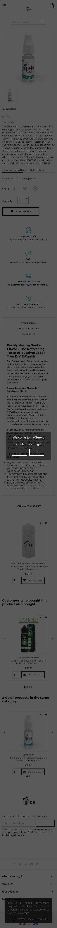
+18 (19, 452)
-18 (37, 452)
